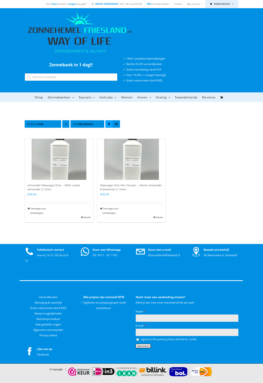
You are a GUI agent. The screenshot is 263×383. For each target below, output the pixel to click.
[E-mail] (187, 332)
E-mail (141, 325)
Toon (83, 124)
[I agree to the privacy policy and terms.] (137, 339)
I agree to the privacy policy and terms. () (166, 339)
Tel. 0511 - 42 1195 (104, 255)
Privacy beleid (48, 335)
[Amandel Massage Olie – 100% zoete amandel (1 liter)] (59, 159)
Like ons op (44, 349)
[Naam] (187, 318)
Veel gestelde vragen (48, 324)
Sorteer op (35, 124)
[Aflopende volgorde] (65, 124)
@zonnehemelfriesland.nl (164, 255)
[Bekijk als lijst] (116, 124)
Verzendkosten (48, 297)
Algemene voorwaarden (48, 330)
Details (87, 217)
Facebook (43, 354)
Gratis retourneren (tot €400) (48, 308)
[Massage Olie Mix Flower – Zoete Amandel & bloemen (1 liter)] (131, 159)
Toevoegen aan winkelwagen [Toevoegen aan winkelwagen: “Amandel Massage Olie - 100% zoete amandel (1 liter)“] (38, 210)
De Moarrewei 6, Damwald (220, 255)
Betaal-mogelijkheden (48, 313)
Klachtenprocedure (48, 319)
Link (193, 339)
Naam (141, 311)
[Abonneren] (143, 346)
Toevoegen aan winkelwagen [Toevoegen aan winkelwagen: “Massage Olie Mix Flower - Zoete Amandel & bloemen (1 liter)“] (110, 210)
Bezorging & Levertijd (48, 302)
